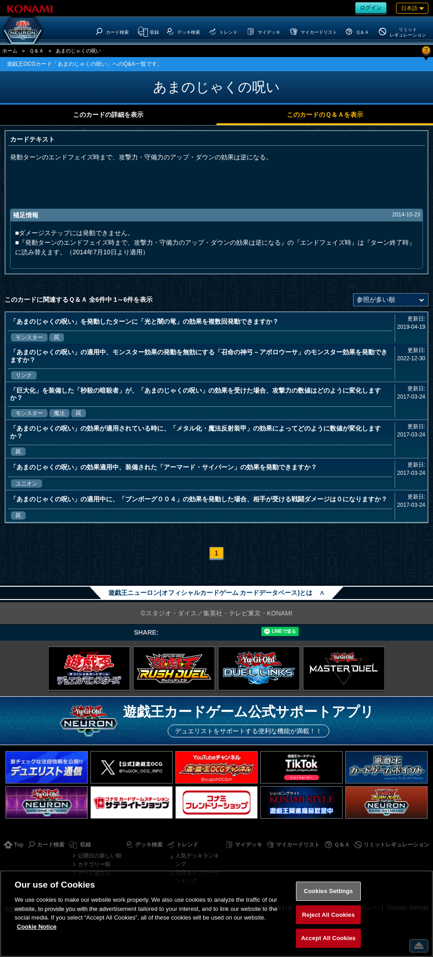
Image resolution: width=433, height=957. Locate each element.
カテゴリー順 (94, 864)
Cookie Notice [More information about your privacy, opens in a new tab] (37, 926)
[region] (216, 913)
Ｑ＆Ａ (36, 50)
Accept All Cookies (328, 938)
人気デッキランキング (197, 859)
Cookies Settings (328, 891)
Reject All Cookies (328, 914)
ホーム (9, 50)
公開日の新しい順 (99, 855)
